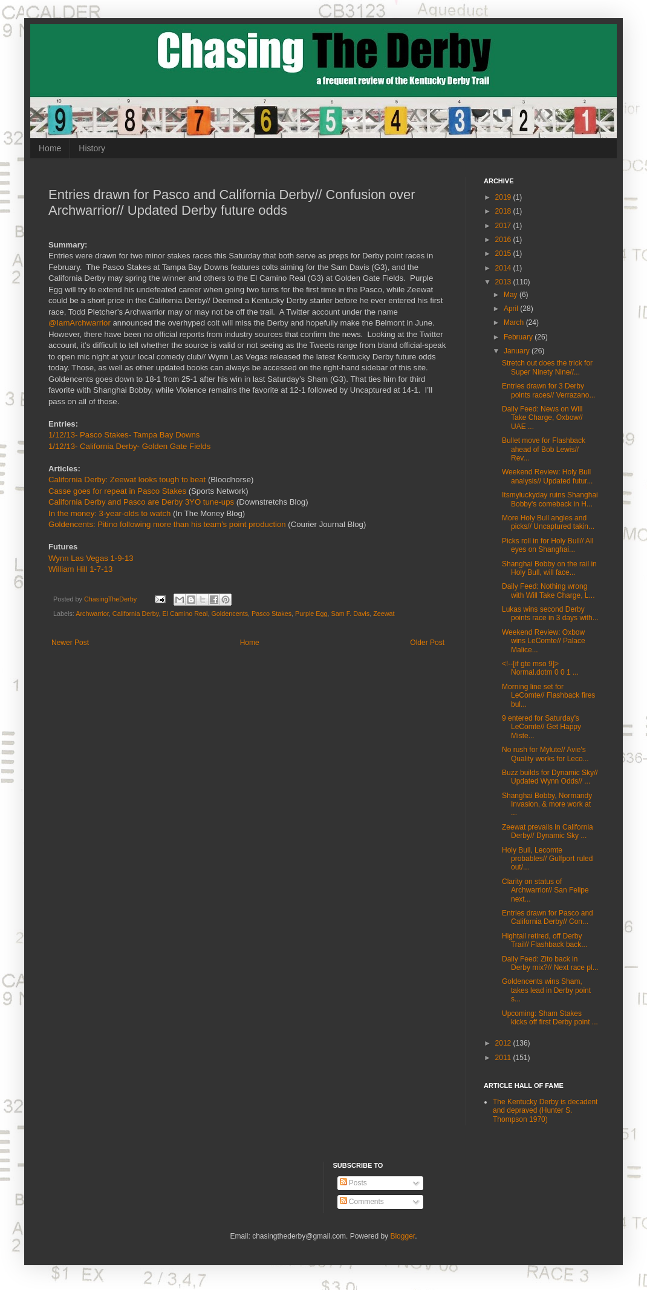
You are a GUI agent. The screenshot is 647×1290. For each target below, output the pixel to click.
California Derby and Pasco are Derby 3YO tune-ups (141, 501)
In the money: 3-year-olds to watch (109, 513)
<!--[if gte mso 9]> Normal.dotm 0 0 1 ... (540, 668)
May (511, 294)
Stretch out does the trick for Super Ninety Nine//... (547, 367)
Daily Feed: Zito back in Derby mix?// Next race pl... (550, 963)
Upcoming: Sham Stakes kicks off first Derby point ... (550, 1017)
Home (50, 148)
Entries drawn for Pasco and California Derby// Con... (547, 917)
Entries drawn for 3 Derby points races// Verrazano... (548, 390)
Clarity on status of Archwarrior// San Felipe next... (545, 890)
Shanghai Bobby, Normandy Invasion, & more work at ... (547, 804)
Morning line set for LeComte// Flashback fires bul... (548, 696)
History (92, 148)
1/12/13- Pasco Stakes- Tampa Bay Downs (124, 434)
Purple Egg (311, 613)
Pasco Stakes (271, 613)
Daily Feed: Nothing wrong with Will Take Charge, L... (548, 590)
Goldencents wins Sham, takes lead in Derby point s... (546, 990)
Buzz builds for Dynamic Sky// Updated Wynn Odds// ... (550, 776)
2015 (504, 253)
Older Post (427, 642)
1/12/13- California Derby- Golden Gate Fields (129, 446)
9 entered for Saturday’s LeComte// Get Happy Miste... (541, 727)
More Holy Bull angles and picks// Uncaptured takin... (548, 522)
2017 (504, 225)
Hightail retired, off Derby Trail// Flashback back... (544, 940)
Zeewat (383, 613)
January (518, 351)
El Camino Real (184, 613)
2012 (504, 1043)
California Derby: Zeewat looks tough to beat (127, 479)
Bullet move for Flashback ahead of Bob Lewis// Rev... (543, 449)
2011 (504, 1057)
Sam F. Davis (350, 613)
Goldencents (229, 613)
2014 (504, 268)
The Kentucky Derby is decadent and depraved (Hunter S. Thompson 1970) (545, 1111)
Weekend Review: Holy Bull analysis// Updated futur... (547, 476)
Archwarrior (92, 613)
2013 (504, 282)
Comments (362, 1201)
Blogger (402, 1236)
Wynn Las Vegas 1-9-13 (91, 558)
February (519, 337)
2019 (504, 197)
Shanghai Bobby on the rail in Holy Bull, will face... (549, 568)
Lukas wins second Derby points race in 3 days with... (550, 613)
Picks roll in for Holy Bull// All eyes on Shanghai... (547, 545)
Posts (353, 1183)
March (515, 322)
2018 (504, 211)
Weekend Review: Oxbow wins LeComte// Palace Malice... (543, 641)
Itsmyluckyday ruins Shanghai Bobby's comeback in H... (550, 499)
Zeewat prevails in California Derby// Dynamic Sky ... (547, 831)
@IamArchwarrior (79, 322)
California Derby (135, 613)
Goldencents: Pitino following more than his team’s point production (167, 524)
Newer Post (70, 642)
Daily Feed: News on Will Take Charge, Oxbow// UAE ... (542, 418)
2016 (504, 239)
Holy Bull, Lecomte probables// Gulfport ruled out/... (547, 859)
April (512, 308)
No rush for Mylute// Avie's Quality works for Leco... (545, 753)
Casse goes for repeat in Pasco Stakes (117, 491)
